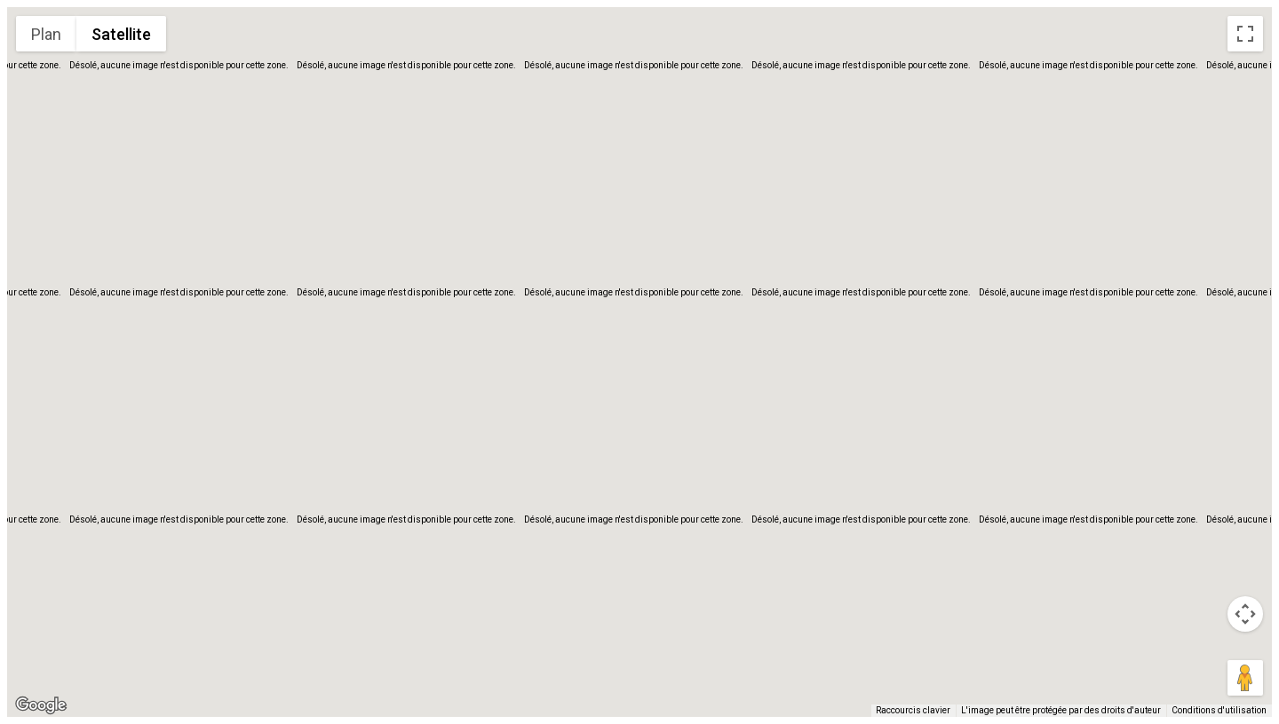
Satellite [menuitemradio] (121, 34)
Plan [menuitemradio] (46, 34)
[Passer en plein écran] (1245, 33)
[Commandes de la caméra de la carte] (1245, 614)
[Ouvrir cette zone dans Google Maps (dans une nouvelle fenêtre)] (41, 705)
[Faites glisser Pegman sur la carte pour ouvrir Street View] (1245, 678)
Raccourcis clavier (913, 710)
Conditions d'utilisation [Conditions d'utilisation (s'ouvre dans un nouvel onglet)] (1219, 710)
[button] (639, 351)
